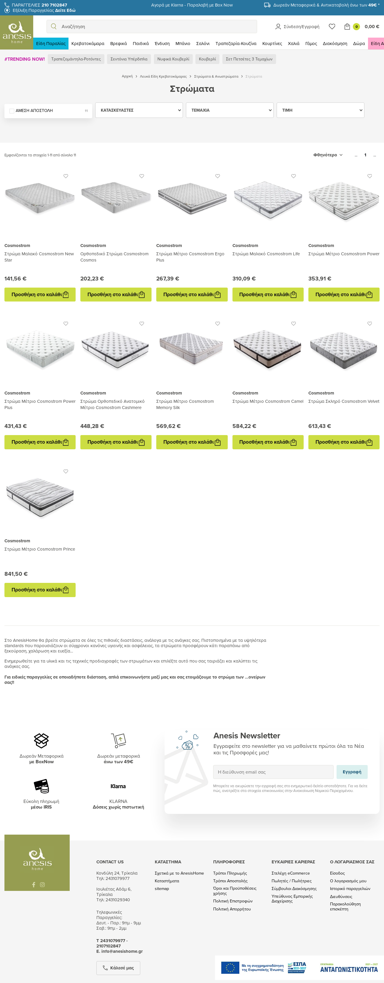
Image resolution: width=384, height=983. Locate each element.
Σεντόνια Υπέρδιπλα (129, 59)
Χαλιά (293, 43)
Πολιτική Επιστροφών (233, 901)
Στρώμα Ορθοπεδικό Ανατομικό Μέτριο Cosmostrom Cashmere (112, 404)
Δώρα (359, 43)
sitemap (162, 888)
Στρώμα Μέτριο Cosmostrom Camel (267, 401)
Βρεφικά (118, 43)
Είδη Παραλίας (51, 43)
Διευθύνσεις (341, 896)
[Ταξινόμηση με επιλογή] (328, 154)
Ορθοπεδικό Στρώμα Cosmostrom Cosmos (114, 257)
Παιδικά (141, 43)
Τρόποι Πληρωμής (230, 873)
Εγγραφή (352, 772)
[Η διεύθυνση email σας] (273, 772)
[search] (54, 26)
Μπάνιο (183, 43)
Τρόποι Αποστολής (230, 880)
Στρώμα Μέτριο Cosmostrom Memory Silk (185, 404)
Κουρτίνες (272, 43)
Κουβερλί (207, 59)
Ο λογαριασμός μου (348, 880)
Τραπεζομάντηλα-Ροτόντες (76, 59)
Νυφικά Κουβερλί (173, 59)
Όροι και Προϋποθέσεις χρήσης (234, 891)
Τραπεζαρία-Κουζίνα (236, 43)
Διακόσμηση (335, 43)
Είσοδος (337, 873)
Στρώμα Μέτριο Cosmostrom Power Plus (40, 404)
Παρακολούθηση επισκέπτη (345, 907)
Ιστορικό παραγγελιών (350, 888)
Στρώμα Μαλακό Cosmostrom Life (266, 254)
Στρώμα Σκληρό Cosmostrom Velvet (343, 401)
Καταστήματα (167, 880)
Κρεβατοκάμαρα (87, 43)
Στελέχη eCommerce (291, 873)
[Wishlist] (332, 26)
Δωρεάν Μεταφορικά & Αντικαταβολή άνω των (326, 5)
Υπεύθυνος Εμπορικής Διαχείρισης (292, 899)
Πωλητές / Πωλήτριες (292, 880)
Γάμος (311, 43)
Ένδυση (162, 43)
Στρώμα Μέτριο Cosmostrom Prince (39, 549)
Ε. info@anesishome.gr (119, 951)
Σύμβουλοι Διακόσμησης (294, 888)
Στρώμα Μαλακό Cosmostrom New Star (39, 257)
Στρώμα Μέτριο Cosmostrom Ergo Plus (190, 257)
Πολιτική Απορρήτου (232, 909)
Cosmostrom (17, 245)
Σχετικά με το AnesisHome (179, 873)
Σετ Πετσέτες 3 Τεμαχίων (249, 59)
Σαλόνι (203, 43)
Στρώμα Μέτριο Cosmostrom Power (344, 254)
